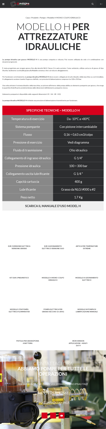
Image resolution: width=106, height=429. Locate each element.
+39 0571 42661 (56, 393)
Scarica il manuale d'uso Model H (53, 206)
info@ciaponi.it (58, 402)
